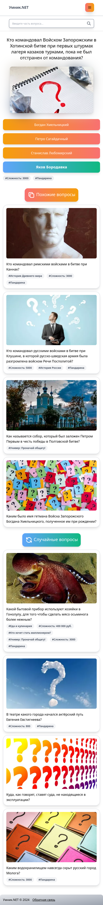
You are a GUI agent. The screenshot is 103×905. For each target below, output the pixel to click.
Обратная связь (43, 900)
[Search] (89, 23)
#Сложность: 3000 (16, 178)
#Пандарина (43, 178)
